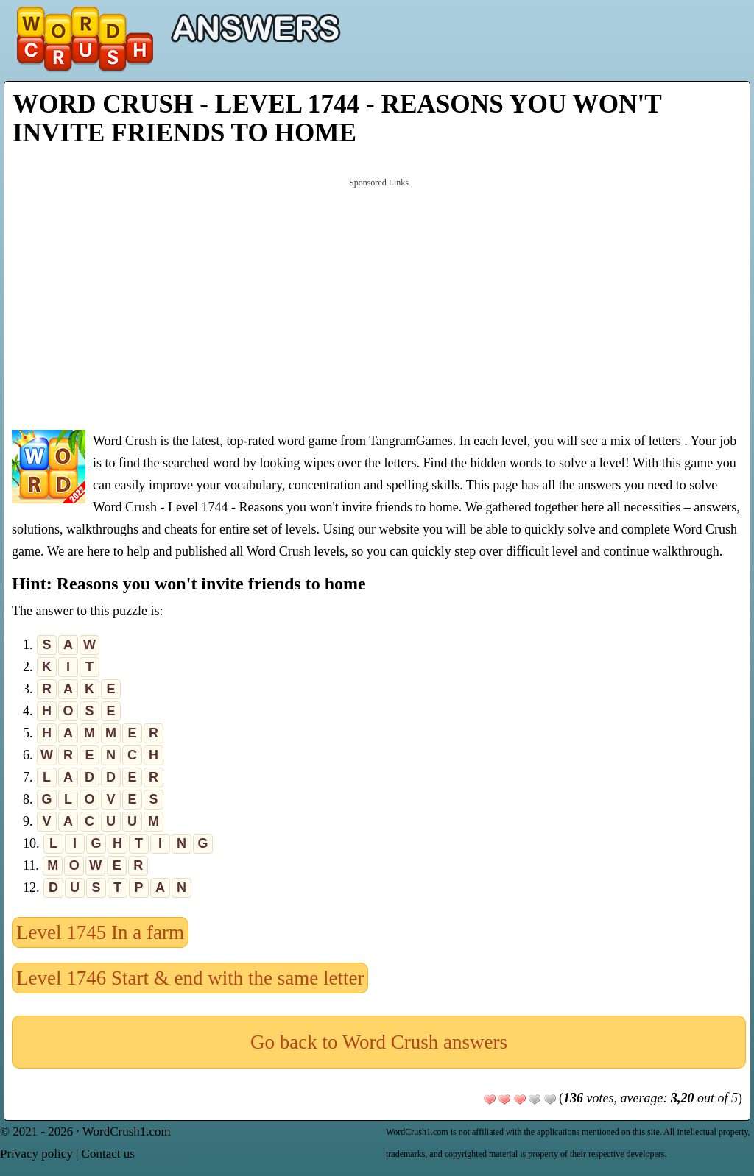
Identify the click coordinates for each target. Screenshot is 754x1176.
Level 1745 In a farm (100, 932)
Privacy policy (36, 1154)
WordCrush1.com (126, 1131)
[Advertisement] (379, 302)
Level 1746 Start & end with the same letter (190, 978)
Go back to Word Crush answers (378, 1042)
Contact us (108, 1154)
